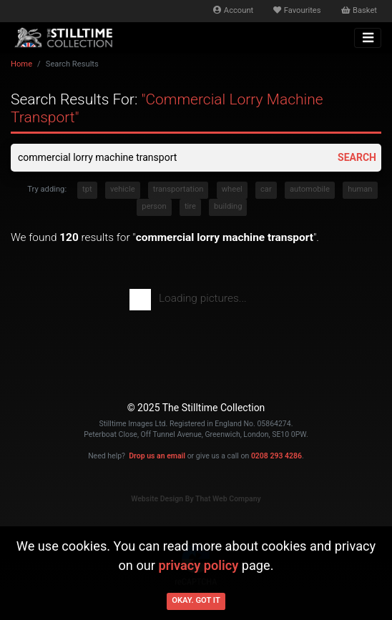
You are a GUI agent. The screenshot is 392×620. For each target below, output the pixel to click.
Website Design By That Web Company (196, 498)
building (228, 206)
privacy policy (198, 565)
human (360, 189)
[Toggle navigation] (367, 38)
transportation (178, 189)
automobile (310, 189)
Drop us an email (157, 456)
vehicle (122, 189)
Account (233, 10)
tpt (87, 189)
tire (190, 206)
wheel (232, 189)
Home (21, 64)
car (266, 189)
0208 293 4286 (276, 456)
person (154, 206)
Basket (359, 10)
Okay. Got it (196, 600)
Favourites (296, 10)
